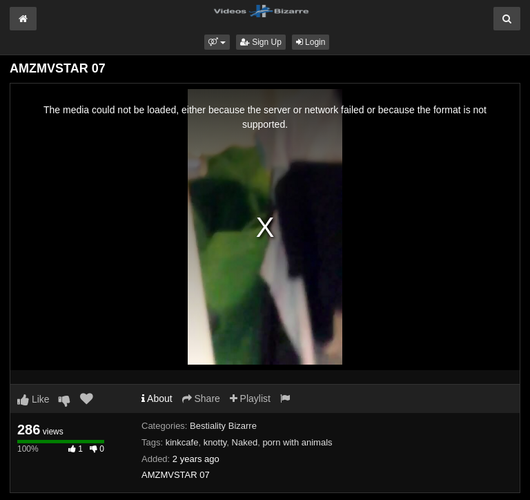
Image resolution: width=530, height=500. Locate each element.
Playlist (250, 398)
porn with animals (297, 442)
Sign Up (261, 42)
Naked (245, 442)
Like (33, 399)
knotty (215, 442)
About (157, 398)
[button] (217, 42)
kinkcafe (182, 442)
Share (201, 398)
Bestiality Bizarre (223, 426)
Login (311, 42)
